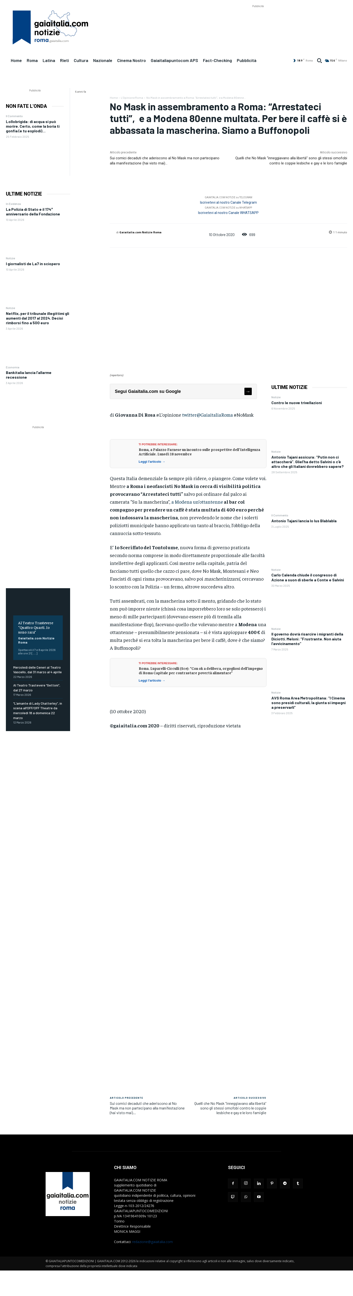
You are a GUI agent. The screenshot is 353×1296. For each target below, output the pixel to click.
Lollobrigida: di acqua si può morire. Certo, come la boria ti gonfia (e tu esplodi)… (33, 126)
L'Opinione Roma (132, 97)
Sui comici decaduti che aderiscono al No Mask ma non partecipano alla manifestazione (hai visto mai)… (147, 1108)
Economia (12, 367)
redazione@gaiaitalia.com (152, 1241)
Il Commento (14, 116)
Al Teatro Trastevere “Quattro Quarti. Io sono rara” (35, 627)
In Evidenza (13, 203)
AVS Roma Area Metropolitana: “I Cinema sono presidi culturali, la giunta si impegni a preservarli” (308, 703)
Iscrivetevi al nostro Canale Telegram (228, 202)
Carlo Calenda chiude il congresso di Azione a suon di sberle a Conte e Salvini (307, 577)
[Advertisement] (258, 20)
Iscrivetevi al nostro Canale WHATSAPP (228, 213)
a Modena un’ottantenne (197, 501)
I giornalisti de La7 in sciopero (33, 263)
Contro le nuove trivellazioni (296, 402)
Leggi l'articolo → (152, 461)
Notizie (10, 258)
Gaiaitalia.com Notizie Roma (140, 232)
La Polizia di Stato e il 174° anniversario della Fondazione (33, 211)
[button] (319, 60)
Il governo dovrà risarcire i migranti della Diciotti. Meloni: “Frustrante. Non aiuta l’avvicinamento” (307, 639)
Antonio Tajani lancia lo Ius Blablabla (304, 520)
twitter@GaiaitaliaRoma (207, 414)
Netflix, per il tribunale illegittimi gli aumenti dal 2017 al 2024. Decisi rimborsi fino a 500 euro (37, 318)
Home (114, 97)
